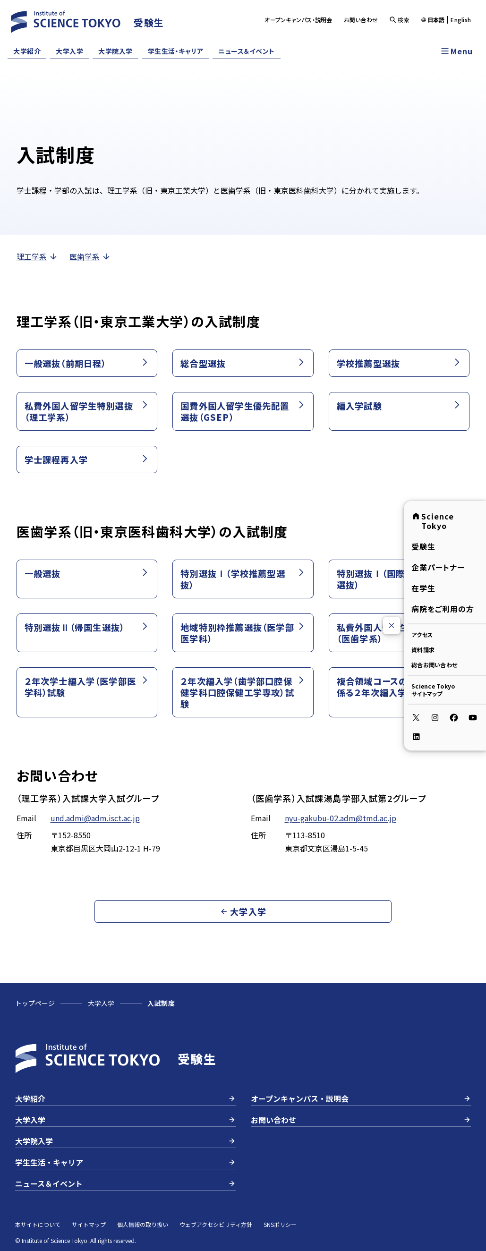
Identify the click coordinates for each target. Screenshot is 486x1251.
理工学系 (37, 256)
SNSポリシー (280, 1224)
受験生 (423, 546)
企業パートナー (438, 566)
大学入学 (69, 51)
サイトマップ (89, 1224)
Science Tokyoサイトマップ (433, 689)
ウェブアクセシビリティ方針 (215, 1224)
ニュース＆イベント (246, 51)
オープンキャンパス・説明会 (298, 20)
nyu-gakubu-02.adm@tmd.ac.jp (340, 818)
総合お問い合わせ (434, 664)
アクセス (422, 634)
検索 (399, 20)
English (461, 20)
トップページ (35, 1003)
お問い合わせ (361, 20)
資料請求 (423, 649)
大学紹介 (27, 51)
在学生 (423, 587)
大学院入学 (115, 51)
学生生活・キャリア (176, 51)
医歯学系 (90, 256)
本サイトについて (37, 1224)
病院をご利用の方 (442, 608)
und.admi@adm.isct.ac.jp (95, 818)
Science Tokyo (432, 520)
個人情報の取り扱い (142, 1224)
